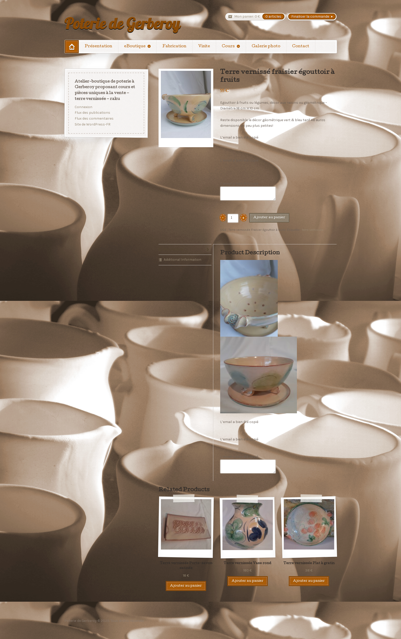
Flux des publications (92, 112)
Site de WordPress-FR (92, 124)
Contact (300, 46)
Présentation (98, 46)
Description (173, 249)
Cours (228, 46)
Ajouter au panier (269, 217)
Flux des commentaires (94, 118)
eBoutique (135, 46)
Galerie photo (266, 46)
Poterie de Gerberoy (122, 23)
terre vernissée (313, 230)
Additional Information (182, 259)
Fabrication (174, 46)
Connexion (83, 107)
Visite (204, 46)
